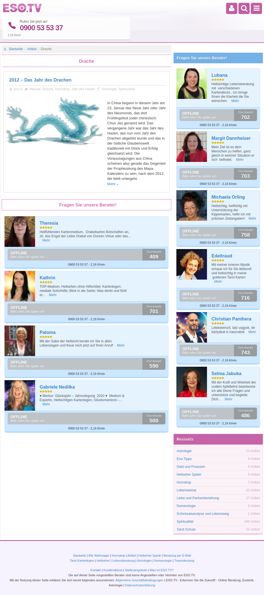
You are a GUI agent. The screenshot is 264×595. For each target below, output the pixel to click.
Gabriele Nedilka (57, 387)
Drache (47, 89)
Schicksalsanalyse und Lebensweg (203, 514)
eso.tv (18, 89)
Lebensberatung (123, 560)
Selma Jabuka (226, 373)
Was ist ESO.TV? (162, 570)
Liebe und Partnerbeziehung (198, 498)
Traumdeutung (184, 560)
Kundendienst (112, 570)
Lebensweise (186, 490)
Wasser (34, 89)
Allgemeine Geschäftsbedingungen (139, 580)
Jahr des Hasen (83, 89)
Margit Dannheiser (231, 138)
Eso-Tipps (184, 459)
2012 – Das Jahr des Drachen (40, 80)
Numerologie (186, 506)
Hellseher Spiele (189, 475)
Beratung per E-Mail (177, 555)
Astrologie (108, 89)
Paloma (48, 332)
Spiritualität (126, 89)
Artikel (32, 49)
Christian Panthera (231, 319)
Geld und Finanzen (191, 467)
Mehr (111, 184)
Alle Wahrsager (99, 555)
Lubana (219, 75)
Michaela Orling (228, 197)
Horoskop (62, 89)
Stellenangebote (136, 570)
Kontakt (95, 570)
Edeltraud (221, 256)
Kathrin (47, 277)
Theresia (49, 223)
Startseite (16, 49)
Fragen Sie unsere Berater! (202, 58)
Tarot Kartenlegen (82, 560)
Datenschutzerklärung (140, 585)
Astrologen (144, 560)
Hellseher (103, 560)
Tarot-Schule (186, 529)
